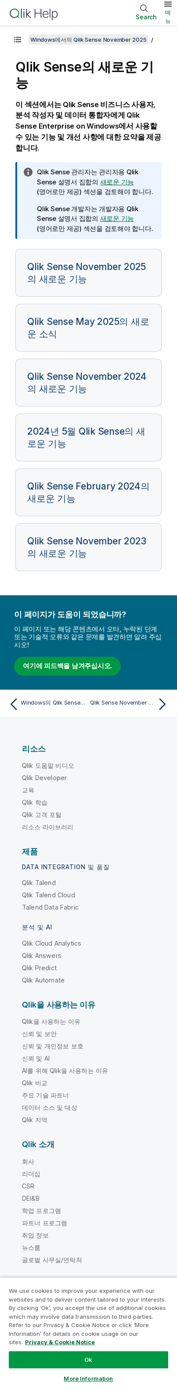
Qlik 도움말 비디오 (48, 765)
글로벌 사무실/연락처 (52, 1259)
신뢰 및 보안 (39, 1033)
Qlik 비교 (34, 1083)
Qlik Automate (43, 980)
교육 (28, 790)
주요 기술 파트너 (45, 1095)
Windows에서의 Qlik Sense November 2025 (88, 39)
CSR (28, 1186)
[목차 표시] (17, 39)
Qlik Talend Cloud (48, 895)
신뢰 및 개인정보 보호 (52, 1046)
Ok (88, 1359)
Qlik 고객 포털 (42, 814)
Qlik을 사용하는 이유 (51, 1021)
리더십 (31, 1173)
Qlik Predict (39, 968)
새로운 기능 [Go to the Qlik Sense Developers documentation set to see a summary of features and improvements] (117, 218)
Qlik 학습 (34, 802)
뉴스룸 (31, 1247)
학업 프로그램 (41, 1210)
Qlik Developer (44, 777)
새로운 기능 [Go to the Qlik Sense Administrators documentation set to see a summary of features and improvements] (117, 182)
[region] (88, 1333)
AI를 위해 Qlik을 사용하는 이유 (65, 1070)
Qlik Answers (41, 955)
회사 (28, 1161)
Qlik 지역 (34, 1119)
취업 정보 (35, 1235)
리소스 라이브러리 (47, 827)
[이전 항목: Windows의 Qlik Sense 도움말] (47, 704)
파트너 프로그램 (44, 1223)
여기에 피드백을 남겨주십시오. (67, 666)
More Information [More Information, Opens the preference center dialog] (88, 1378)
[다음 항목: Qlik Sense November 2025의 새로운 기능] (130, 704)
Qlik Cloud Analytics (51, 943)
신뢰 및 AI (36, 1058)
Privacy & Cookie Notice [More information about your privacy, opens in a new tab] (60, 1342)
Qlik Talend (39, 882)
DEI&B (31, 1198)
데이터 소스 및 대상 (49, 1107)
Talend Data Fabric (50, 907)
